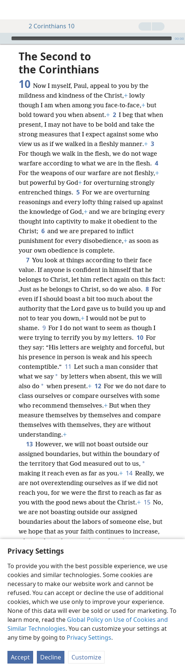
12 (97, 375)
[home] (11, 9)
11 (68, 355)
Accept (20, 657)
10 (139, 326)
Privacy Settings (89, 637)
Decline (50, 657)
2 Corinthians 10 (47, 26)
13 (29, 433)
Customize (86, 657)
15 (146, 491)
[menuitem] (11, 9)
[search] (176, 10)
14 (129, 462)
